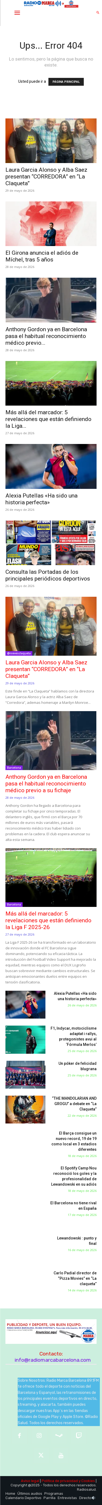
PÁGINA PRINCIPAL (66, 82)
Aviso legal (30, 1481)
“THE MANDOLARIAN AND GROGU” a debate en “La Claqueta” (74, 1103)
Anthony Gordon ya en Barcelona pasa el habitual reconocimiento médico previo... (46, 336)
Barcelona (14, 768)
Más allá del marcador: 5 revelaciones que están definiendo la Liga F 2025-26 (48, 920)
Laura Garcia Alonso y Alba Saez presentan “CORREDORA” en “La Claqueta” (46, 177)
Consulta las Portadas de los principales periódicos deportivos (47, 575)
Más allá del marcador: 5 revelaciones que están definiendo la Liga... (48, 419)
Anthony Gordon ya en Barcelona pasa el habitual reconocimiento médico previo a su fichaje (46, 784)
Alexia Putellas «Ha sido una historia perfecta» (41, 499)
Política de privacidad (60, 1481)
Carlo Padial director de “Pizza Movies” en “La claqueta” (75, 1278)
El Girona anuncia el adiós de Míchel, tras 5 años (41, 256)
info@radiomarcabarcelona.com (53, 1360)
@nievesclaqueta (19, 653)
